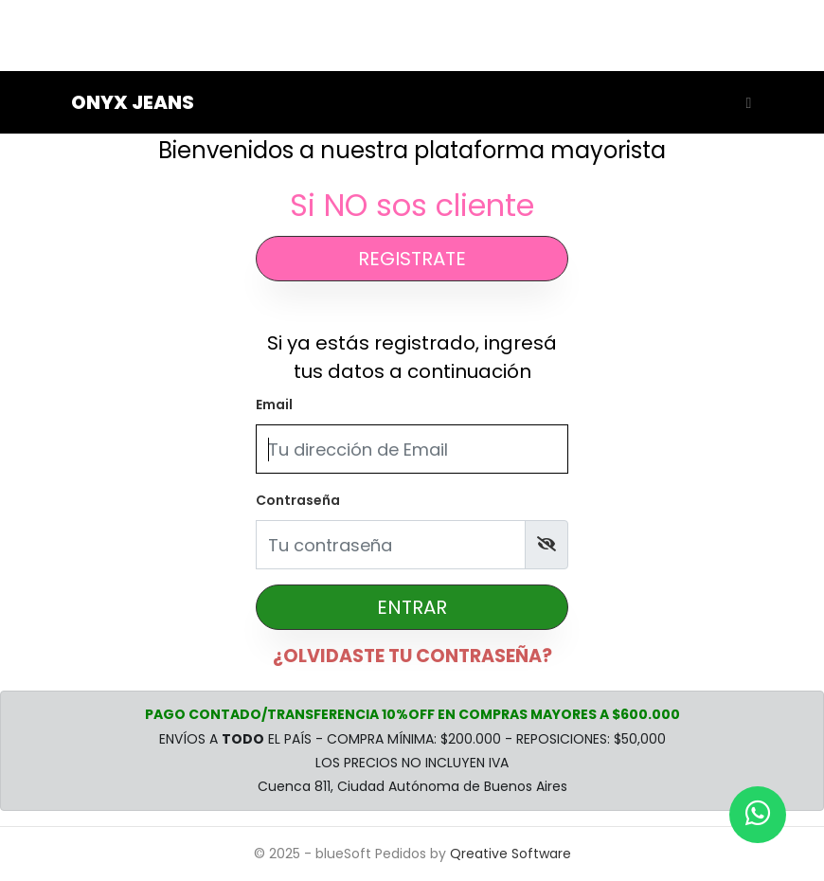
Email (274, 404)
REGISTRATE (412, 258)
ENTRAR (412, 607)
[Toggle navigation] (744, 102)
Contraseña (298, 500)
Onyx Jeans (132, 102)
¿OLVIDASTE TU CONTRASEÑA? (412, 656)
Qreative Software (510, 853)
